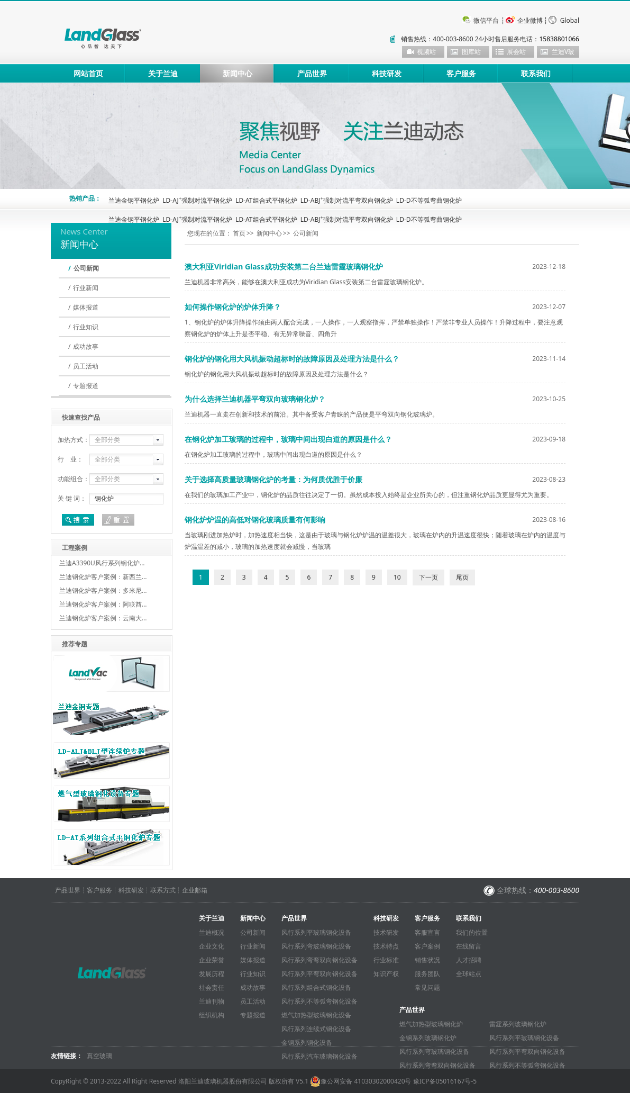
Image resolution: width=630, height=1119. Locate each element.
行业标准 (386, 959)
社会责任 (211, 987)
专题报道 (85, 385)
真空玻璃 (99, 1055)
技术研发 (386, 932)
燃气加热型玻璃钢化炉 (431, 1023)
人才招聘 (468, 959)
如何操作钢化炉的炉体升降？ (233, 307)
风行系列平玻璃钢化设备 (316, 932)
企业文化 (211, 946)
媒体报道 (85, 307)
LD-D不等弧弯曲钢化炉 (429, 200)
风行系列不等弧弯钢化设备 (319, 1001)
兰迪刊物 (211, 1001)
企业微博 (530, 20)
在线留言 (468, 946)
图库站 (471, 51)
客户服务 (461, 73)
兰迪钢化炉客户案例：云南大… (103, 617)
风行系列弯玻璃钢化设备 (316, 946)
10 (397, 577)
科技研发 (386, 73)
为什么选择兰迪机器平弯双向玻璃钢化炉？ (255, 399)
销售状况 (427, 959)
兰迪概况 (211, 932)
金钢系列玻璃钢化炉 (427, 1037)
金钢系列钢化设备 (306, 1042)
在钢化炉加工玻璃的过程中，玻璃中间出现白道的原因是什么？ (288, 439)
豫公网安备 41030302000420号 (360, 1081)
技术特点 (386, 946)
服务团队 (427, 973)
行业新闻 (85, 287)
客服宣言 (427, 932)
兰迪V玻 (563, 51)
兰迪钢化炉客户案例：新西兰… (103, 576)
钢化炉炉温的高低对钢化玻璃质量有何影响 (255, 520)
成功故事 (85, 346)
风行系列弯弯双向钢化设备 (319, 959)
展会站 (516, 51)
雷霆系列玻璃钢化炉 (517, 1023)
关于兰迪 (163, 73)
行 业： (70, 459)
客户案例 (427, 946)
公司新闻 (86, 268)
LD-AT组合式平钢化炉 (266, 200)
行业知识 (85, 326)
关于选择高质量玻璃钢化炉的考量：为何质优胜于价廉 (273, 479)
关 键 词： (72, 498)
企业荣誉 (211, 959)
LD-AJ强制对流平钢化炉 (197, 200)
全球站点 (468, 973)
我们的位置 (472, 932)
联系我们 (536, 73)
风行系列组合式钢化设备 (316, 987)
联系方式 (163, 890)
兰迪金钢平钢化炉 (133, 200)
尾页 (462, 577)
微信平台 (486, 20)
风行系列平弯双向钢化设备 (319, 973)
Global (569, 20)
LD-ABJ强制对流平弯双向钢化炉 (346, 200)
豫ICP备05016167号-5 (445, 1081)
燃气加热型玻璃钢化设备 (316, 1014)
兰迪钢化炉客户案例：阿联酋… (103, 604)
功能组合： (73, 478)
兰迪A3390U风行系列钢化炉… (101, 562)
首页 (239, 233)
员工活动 (85, 366)
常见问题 (427, 987)
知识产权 (386, 973)
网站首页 (88, 73)
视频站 (426, 51)
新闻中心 (237, 73)
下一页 (428, 577)
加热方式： (73, 439)
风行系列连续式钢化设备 (316, 1028)
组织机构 (211, 1014)
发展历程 (211, 973)
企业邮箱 (194, 890)
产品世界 (312, 73)
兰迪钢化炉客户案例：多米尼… (103, 590)
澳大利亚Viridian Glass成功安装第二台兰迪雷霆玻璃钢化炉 (284, 266)
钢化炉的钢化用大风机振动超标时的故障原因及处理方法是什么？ (292, 359)
